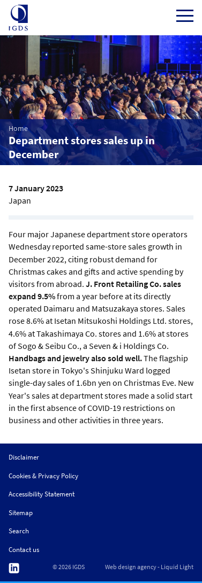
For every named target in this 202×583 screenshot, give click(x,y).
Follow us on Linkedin (14, 568)
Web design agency (130, 567)
